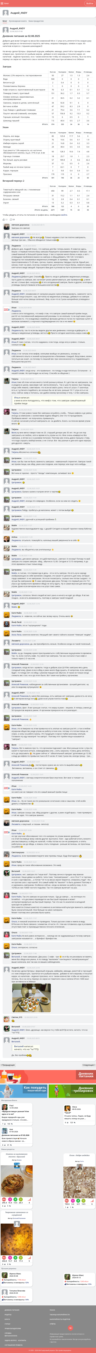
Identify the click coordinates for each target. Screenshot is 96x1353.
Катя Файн (17, 613)
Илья (14, 307)
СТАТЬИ (7, 1324)
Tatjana (15, 379)
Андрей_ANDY (19, 12)
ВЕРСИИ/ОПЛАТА (11, 1336)
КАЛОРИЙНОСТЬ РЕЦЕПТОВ (60, 1319)
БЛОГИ (7, 1319)
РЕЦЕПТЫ (8, 1315)
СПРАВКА (8, 1333)
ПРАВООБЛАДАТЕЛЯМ (13, 1328)
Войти (89, 3)
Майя (14, 525)
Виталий (16, 871)
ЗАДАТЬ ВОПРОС (11, 1340)
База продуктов (36, 21)
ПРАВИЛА (18, 1345)
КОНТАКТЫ (22, 1340)
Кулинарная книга (18, 21)
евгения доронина (20, 225)
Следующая (89, 1065)
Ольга (14, 893)
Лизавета (16, 640)
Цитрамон (16, 458)
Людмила (16, 245)
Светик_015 (17, 1017)
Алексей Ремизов (20, 664)
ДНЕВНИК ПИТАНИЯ (12, 1310)
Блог (5, 21)
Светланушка (18, 852)
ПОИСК (52, 1310)
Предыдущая (8, 1065)
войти (64, 215)
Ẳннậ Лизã (16, 622)
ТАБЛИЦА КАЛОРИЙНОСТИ (60, 1315)
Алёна (14, 537)
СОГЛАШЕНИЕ (10, 1345)
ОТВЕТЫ (53, 1324)
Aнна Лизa (16, 634)
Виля (14, 409)
